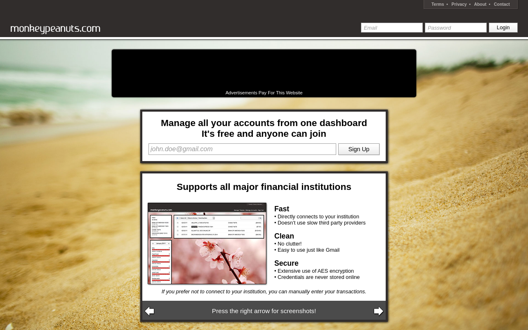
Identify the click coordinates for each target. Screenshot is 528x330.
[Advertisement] (264, 70)
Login (503, 27)
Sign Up (358, 149)
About (480, 4)
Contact (502, 4)
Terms (437, 4)
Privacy (459, 4)
